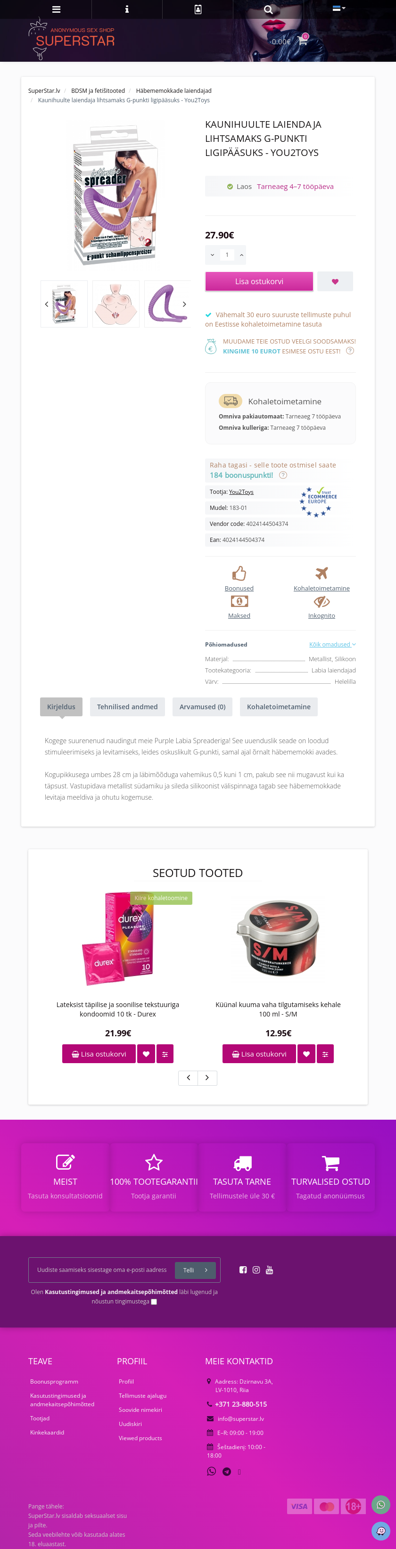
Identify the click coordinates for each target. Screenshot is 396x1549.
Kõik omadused (332, 644)
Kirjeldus (61, 706)
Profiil (126, 1381)
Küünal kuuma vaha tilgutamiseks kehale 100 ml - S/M (278, 1009)
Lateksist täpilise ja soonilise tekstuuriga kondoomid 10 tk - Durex (118, 1009)
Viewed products (140, 1438)
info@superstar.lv (235, 1419)
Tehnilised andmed (127, 706)
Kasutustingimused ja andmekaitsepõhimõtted (62, 1400)
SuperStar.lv (44, 91)
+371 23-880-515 (237, 1404)
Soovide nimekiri (140, 1410)
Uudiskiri (130, 1424)
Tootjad (40, 1418)
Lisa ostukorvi (99, 1053)
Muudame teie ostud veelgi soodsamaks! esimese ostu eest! (289, 346)
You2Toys (241, 492)
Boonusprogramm (54, 1381)
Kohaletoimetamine (279, 706)
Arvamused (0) (202, 706)
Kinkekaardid (47, 1432)
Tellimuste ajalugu (142, 1396)
